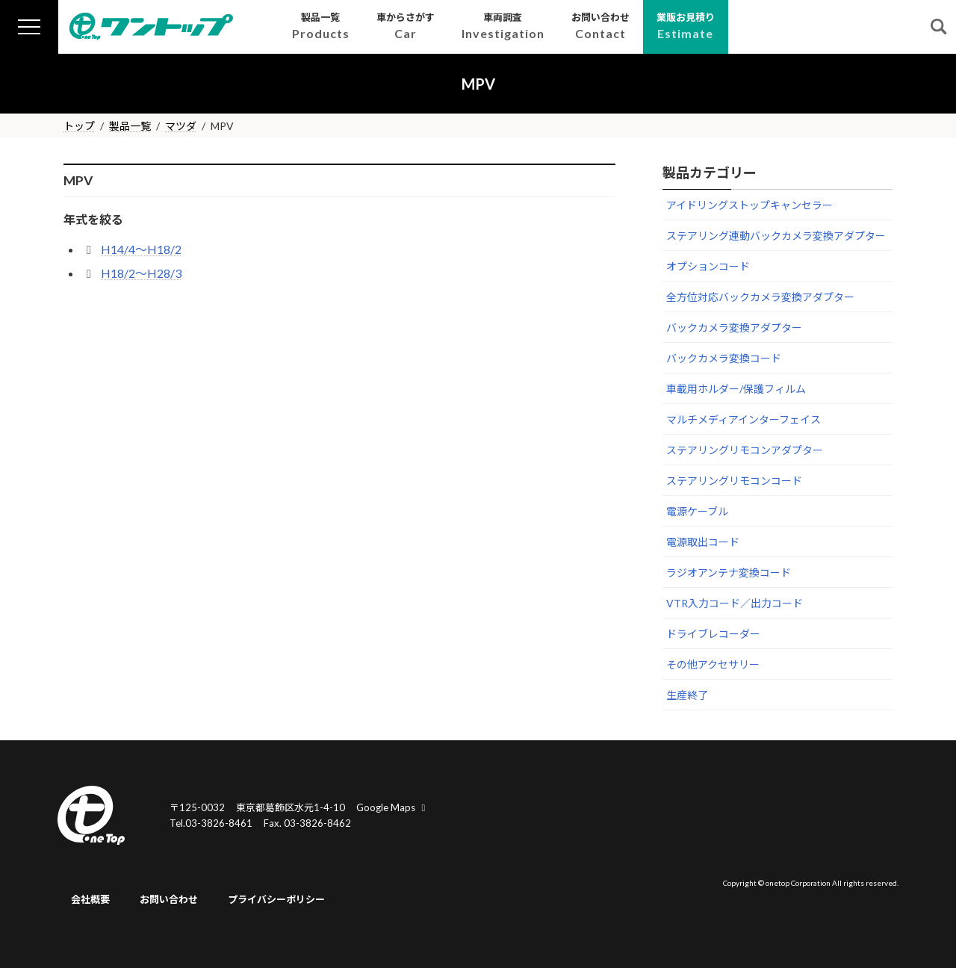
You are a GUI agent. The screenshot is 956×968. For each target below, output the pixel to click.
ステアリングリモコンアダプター (744, 450)
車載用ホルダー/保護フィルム (736, 388)
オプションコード (708, 266)
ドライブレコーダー (713, 633)
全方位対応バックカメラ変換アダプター (760, 297)
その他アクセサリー (713, 664)
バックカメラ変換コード (723, 358)
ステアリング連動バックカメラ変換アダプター (776, 235)
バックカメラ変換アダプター (734, 327)
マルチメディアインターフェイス (743, 419)
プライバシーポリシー (276, 899)
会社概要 (90, 899)
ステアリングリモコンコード (734, 480)
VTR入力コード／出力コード (734, 603)
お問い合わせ (169, 899)
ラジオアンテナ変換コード (728, 572)
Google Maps (392, 807)
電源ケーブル (697, 511)
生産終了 (687, 695)
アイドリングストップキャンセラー (749, 205)
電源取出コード (702, 542)
